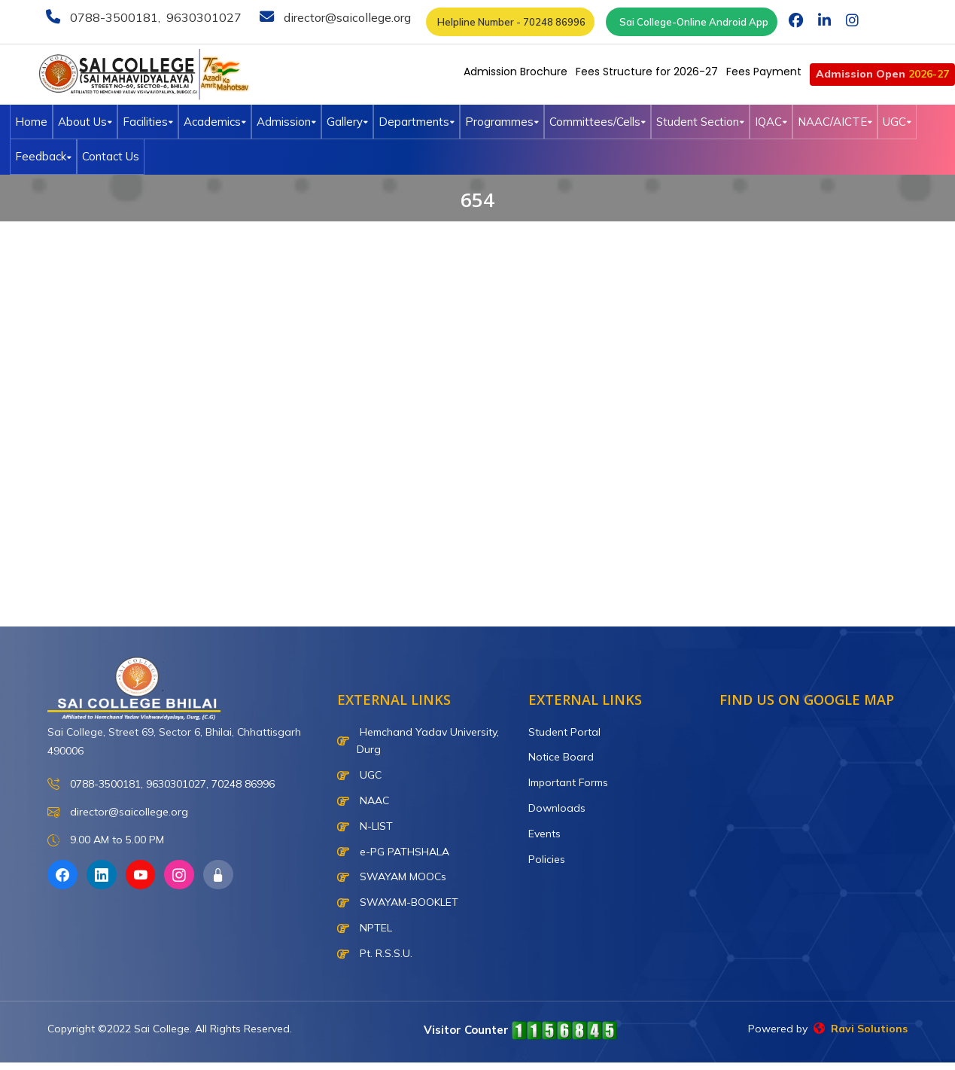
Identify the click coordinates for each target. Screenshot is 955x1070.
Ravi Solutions (861, 1028)
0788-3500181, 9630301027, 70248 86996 (161, 784)
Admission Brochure (515, 71)
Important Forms (568, 782)
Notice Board (561, 757)
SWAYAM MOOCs (391, 876)
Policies (546, 859)
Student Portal (564, 732)
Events (544, 833)
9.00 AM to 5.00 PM (105, 841)
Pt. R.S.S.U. (374, 953)
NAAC (363, 800)
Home (31, 121)
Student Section (700, 121)
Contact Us (110, 156)
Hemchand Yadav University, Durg (418, 741)
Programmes (502, 121)
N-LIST (365, 826)
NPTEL (364, 927)
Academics (215, 121)
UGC (897, 121)
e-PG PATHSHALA (393, 851)
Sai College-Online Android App (691, 22)
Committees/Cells (597, 121)
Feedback (43, 156)
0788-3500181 (112, 17)
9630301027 (202, 17)
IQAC (771, 121)
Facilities (148, 121)
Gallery (347, 121)
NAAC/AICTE (835, 121)
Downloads (556, 808)
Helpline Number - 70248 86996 (510, 22)
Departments (417, 121)
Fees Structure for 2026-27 (647, 71)
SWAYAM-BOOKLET (397, 902)
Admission (286, 121)
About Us (85, 121)
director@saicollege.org (346, 17)
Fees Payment (763, 71)
